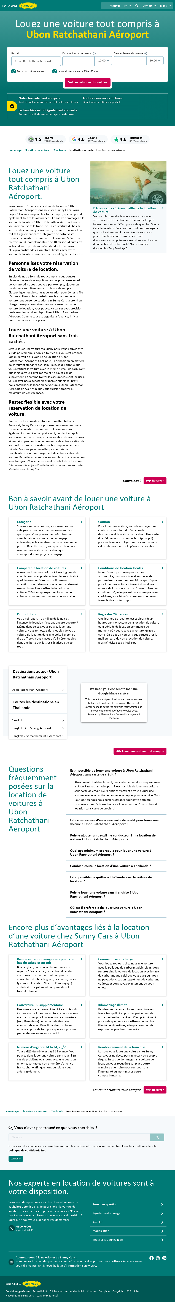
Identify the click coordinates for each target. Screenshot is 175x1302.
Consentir (16, 1158)
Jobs (136, 1291)
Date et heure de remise (130, 53)
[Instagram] (158, 1258)
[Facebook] (151, 1258)
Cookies (91, 1291)
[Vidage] (57, 61)
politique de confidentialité (27, 1150)
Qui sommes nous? (47, 1295)
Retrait (15, 53)
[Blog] (164, 1258)
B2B (128, 1291)
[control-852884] (78, 61)
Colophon (104, 1291)
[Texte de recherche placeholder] (79, 1137)
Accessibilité (40, 1291)
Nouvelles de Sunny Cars (20, 1295)
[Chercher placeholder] (157, 1137)
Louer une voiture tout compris (140, 751)
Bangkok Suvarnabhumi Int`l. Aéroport (38, 736)
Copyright (118, 1291)
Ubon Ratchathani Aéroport (38, 689)
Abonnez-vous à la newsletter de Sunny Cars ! (46, 1257)
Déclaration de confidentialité (67, 1291)
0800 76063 (23, 1226)
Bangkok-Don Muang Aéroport (38, 728)
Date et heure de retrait (79, 53)
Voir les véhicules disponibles (87, 82)
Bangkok (38, 720)
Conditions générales (18, 1291)
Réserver (155, 480)
